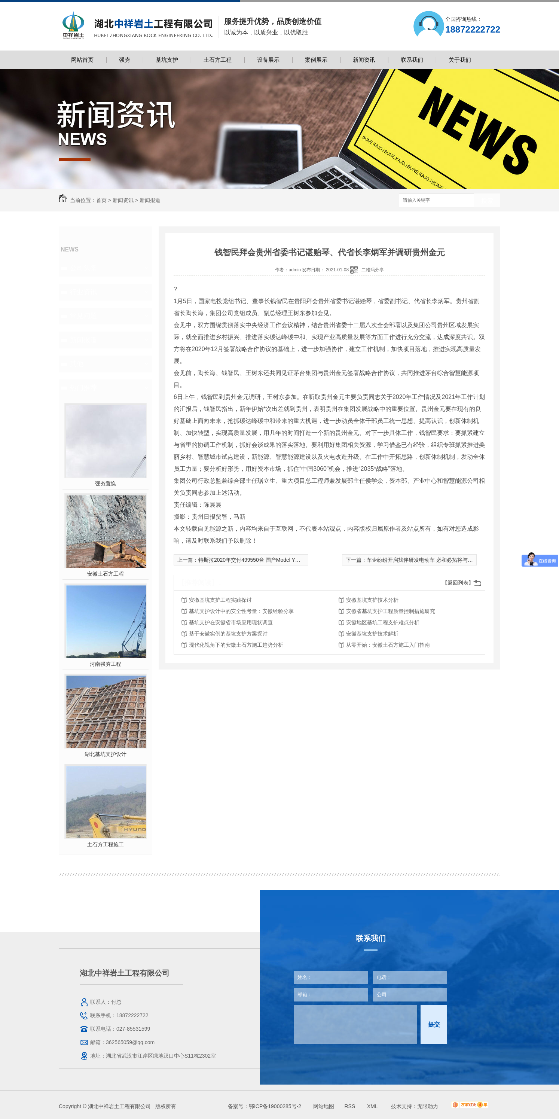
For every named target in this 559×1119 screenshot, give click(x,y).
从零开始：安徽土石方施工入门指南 (388, 645)
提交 (434, 1024)
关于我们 (460, 60)
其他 (76, 364)
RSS (350, 1106)
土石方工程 (218, 60)
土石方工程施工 (105, 844)
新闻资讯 (364, 60)
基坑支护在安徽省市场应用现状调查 (231, 622)
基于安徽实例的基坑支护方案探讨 (228, 634)
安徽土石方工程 (105, 574)
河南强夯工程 (105, 664)
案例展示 (316, 60)
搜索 (487, 201)
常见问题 (83, 316)
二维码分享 (372, 269)
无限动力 (427, 1106)
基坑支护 (167, 60)
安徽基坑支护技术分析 (372, 600)
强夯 (124, 60)
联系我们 (412, 60)
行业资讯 (83, 292)
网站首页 (82, 60)
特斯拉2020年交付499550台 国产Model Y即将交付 (257, 560)
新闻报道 (150, 200)
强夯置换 (105, 484)
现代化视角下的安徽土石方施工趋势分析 (236, 645)
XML (373, 1106)
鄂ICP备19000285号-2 (275, 1106)
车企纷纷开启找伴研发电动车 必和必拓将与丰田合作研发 (433, 560)
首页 (101, 200)
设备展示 (268, 60)
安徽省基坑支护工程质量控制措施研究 (390, 611)
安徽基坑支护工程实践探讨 (220, 600)
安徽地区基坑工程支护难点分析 (382, 622)
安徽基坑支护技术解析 (372, 634)
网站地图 (323, 1106)
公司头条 (83, 268)
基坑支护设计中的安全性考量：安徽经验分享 (241, 611)
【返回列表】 (458, 583)
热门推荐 (83, 387)
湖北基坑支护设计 (105, 754)
